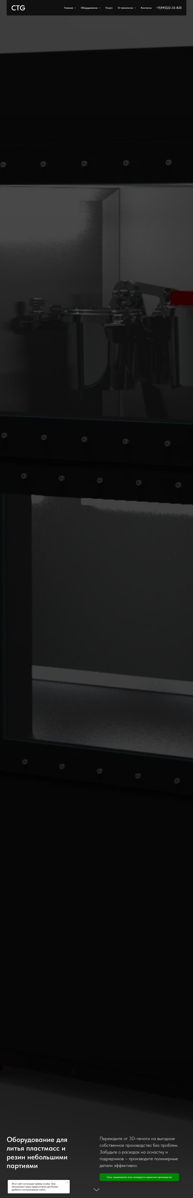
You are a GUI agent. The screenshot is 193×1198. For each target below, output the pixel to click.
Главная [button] (69, 7)
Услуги (109, 7)
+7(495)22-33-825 (169, 8)
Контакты (146, 7)
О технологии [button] (126, 7)
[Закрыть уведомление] (67, 1182)
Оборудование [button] (89, 7)
